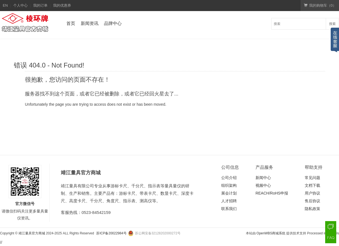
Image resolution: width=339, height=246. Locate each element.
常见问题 (312, 177)
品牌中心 (113, 23)
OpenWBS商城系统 (271, 233)
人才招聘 (229, 201)
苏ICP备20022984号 (111, 233)
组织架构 (229, 185)
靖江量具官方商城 (32, 233)
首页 (70, 23)
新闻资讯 (89, 23)
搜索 (332, 24)
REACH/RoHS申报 (271, 193)
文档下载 (312, 185)
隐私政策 (312, 208)
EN (5, 5)
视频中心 (263, 185)
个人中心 (20, 5)
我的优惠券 (62, 5)
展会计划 (229, 193)
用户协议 (312, 193)
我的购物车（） (320, 5)
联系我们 (229, 208)
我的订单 (40, 5)
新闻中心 (263, 177)
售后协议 (312, 201)
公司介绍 (229, 177)
